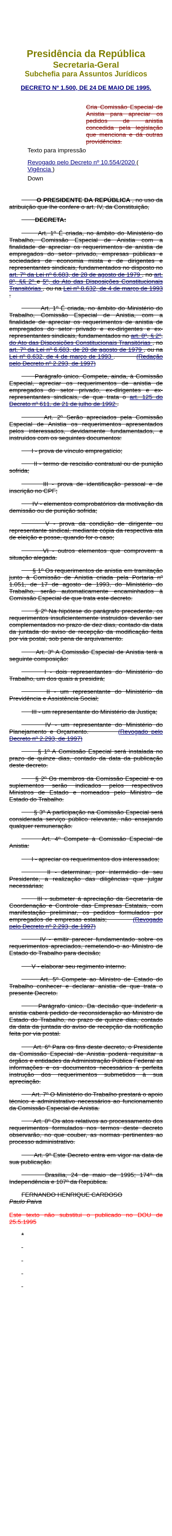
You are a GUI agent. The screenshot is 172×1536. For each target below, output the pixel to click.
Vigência (40, 169)
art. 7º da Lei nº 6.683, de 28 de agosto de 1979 (75, 274)
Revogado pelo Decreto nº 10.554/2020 (82, 162)
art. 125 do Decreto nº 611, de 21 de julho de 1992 (86, 400)
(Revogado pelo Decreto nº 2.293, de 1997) (86, 923)
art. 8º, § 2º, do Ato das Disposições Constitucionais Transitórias (86, 339)
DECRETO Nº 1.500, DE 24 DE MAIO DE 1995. (86, 87)
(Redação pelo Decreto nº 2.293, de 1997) (86, 360)
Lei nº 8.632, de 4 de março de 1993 (113, 288)
